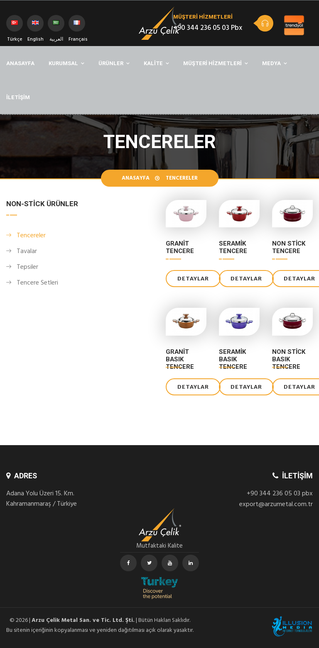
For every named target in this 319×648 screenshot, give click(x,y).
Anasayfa (136, 179)
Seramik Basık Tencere (233, 359)
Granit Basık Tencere (180, 359)
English (35, 26)
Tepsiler (27, 267)
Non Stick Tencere (288, 247)
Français (77, 26)
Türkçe (14, 26)
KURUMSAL (63, 63)
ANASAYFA (20, 63)
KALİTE (153, 63)
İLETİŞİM (18, 97)
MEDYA (271, 63)
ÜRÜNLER (110, 63)
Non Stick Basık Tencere (288, 359)
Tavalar (27, 252)
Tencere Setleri (37, 283)
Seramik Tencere (233, 247)
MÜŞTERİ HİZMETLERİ (212, 63)
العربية (56, 26)
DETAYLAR (193, 278)
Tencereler (31, 236)
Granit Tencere (180, 247)
